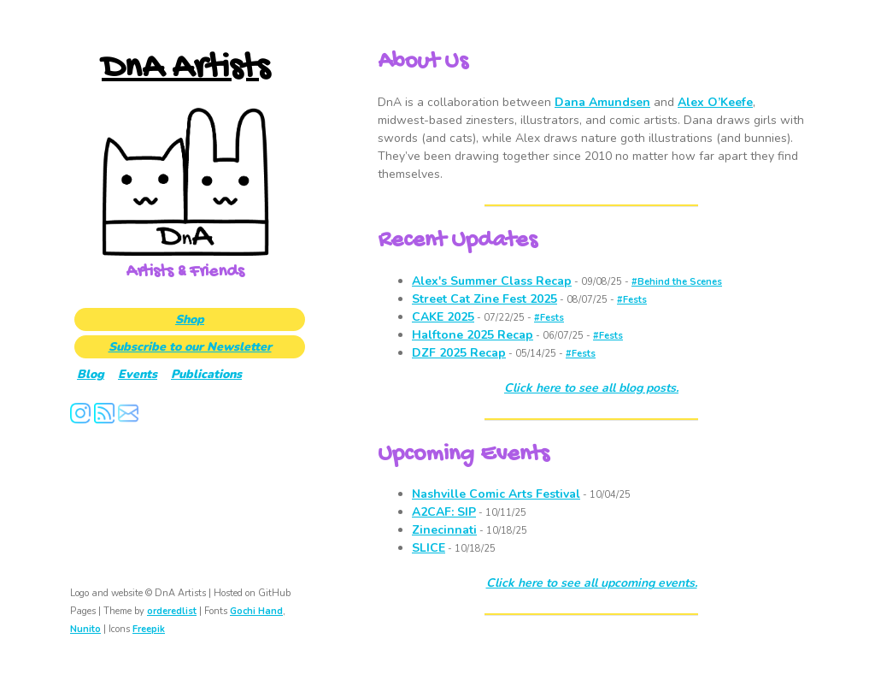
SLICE (428, 548)
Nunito (85, 629)
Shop (189, 319)
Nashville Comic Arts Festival (496, 494)
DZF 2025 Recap (459, 353)
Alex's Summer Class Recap (492, 281)
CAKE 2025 (443, 317)
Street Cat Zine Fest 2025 (484, 299)
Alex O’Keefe (715, 102)
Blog (90, 374)
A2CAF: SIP (444, 512)
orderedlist (172, 611)
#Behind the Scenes (676, 281)
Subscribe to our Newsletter (190, 347)
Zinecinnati (444, 530)
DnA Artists (185, 69)
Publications (206, 374)
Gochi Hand (256, 611)
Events (137, 374)
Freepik (148, 629)
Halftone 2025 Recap (472, 335)
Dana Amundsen (602, 102)
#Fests (632, 299)
